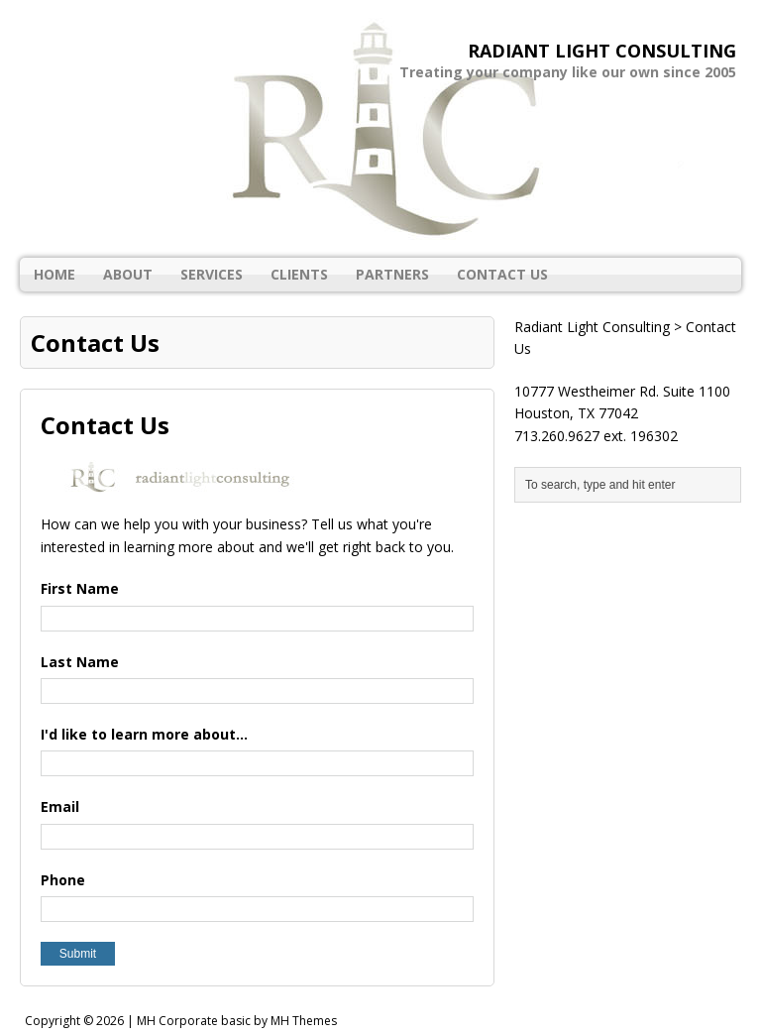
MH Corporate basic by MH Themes (237, 1020)
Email (60, 806)
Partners (392, 274)
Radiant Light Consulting (592, 326)
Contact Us (502, 274)
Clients (299, 274)
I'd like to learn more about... (144, 734)
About (128, 274)
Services (211, 274)
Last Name (80, 661)
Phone (63, 879)
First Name (80, 588)
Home (54, 274)
